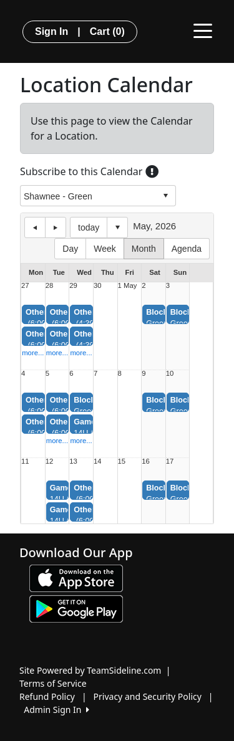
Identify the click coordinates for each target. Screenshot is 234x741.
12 (50, 461)
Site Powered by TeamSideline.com (90, 670)
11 (25, 461)
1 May (127, 285)
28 (50, 285)
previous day (35, 227)
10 (170, 373)
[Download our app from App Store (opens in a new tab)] (76, 577)
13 (73, 461)
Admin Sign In (56, 709)
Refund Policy (47, 696)
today (88, 227)
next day (55, 227)
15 (122, 461)
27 (25, 285)
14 (98, 461)
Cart (107, 31)
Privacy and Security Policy (148, 696)
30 (98, 285)
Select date (117, 227)
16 (146, 461)
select (165, 196)
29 (73, 285)
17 (170, 461)
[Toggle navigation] (203, 30)
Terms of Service (53, 683)
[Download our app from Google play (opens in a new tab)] (76, 608)
